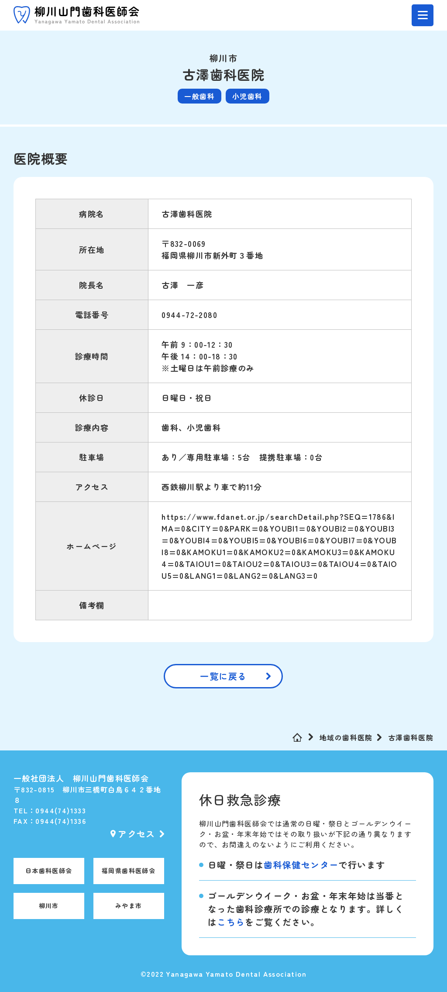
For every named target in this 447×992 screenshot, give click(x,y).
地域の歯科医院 (346, 737)
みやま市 (128, 905)
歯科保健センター (301, 864)
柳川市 (49, 905)
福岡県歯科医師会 (128, 870)
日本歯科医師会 (48, 870)
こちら (231, 922)
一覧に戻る (223, 676)
